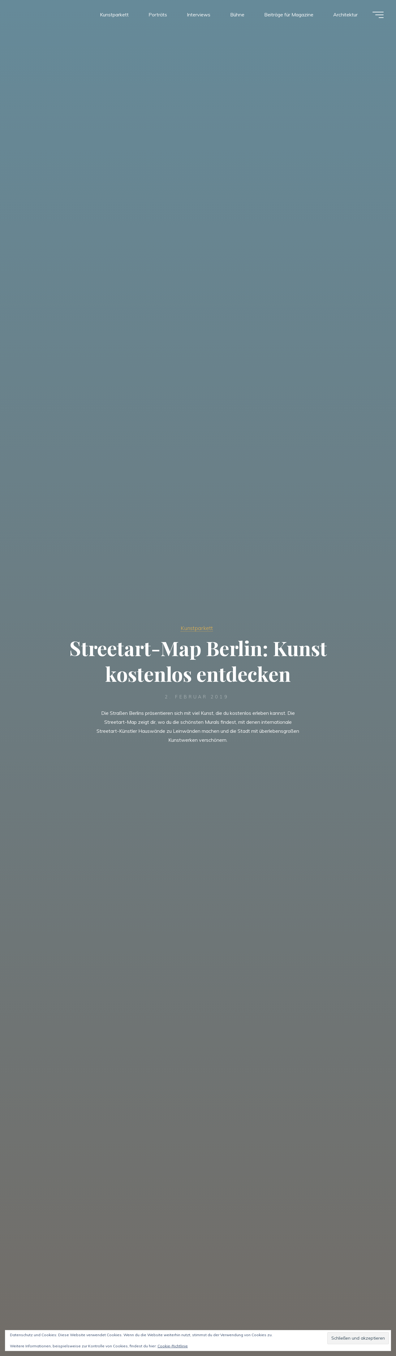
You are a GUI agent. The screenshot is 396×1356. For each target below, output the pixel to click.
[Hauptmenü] (378, 15)
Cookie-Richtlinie (172, 1346)
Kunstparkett (197, 627)
